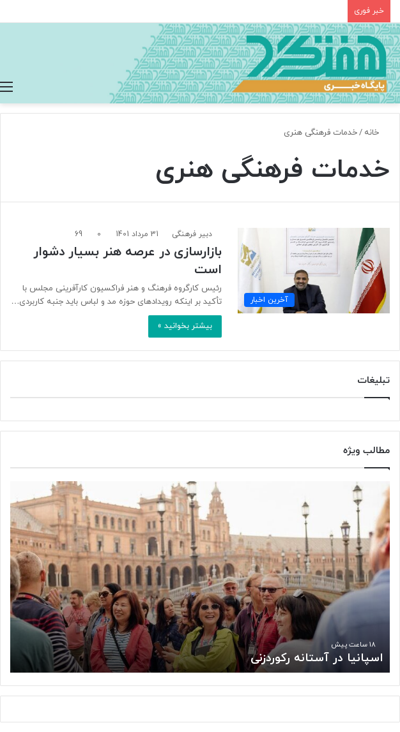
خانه (377, 132)
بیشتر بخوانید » (185, 326)
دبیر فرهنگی (192, 234)
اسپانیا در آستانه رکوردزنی (316, 658)
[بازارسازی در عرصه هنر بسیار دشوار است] (314, 270)
